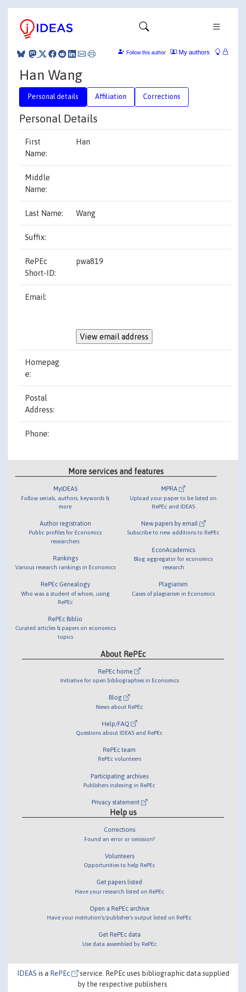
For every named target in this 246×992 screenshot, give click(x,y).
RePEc (64, 973)
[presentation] (150, 310)
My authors (190, 52)
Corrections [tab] (161, 96)
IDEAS (27, 973)
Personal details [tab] (52, 96)
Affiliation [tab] (110, 96)
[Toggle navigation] (144, 29)
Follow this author (146, 52)
